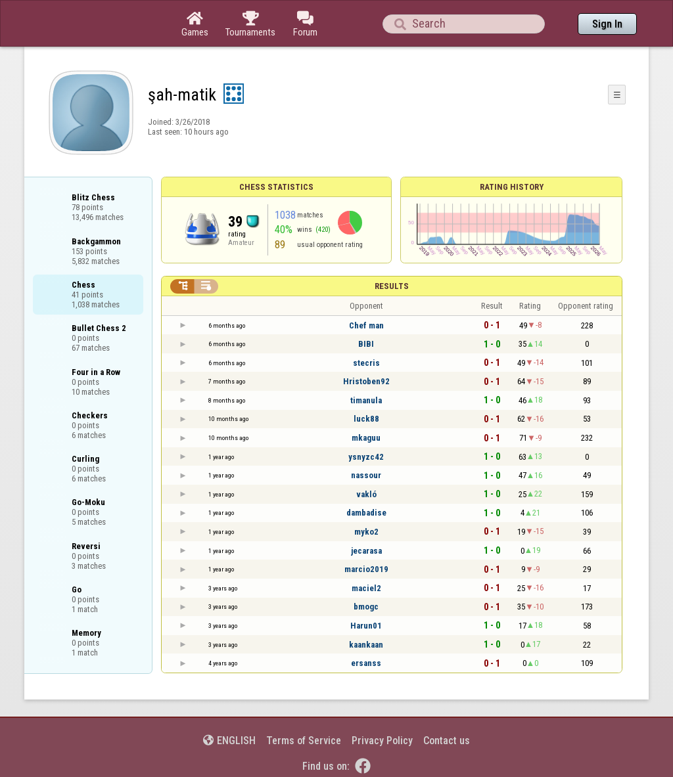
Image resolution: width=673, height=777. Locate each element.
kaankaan (366, 645)
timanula (366, 400)
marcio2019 (366, 569)
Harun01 (366, 626)
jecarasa (366, 551)
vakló (366, 494)
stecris (366, 363)
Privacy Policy (382, 740)
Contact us (446, 740)
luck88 (366, 419)
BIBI (366, 344)
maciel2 (366, 588)
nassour (366, 475)
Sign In (607, 24)
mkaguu (366, 438)
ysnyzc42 (366, 457)
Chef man (366, 325)
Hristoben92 (366, 381)
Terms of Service (303, 740)
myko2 (366, 532)
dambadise (366, 513)
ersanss (366, 663)
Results (392, 286)
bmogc (366, 606)
